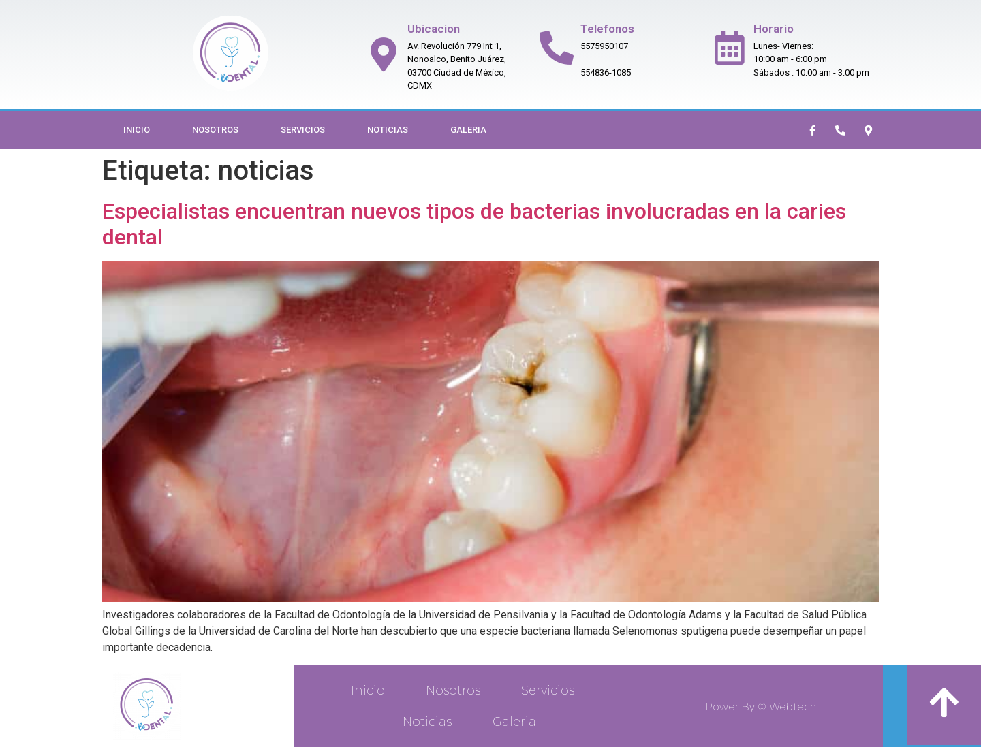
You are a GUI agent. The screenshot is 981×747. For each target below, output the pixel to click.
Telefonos (607, 28)
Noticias (387, 130)
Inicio (136, 130)
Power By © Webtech (760, 706)
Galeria (468, 130)
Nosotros (215, 130)
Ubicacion (433, 28)
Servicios (303, 130)
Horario (773, 28)
